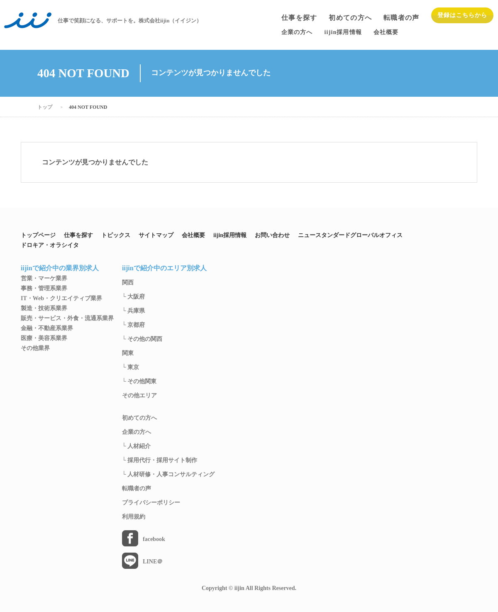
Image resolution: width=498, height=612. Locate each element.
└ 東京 (130, 367)
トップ (44, 107)
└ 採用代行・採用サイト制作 (159, 460)
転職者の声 (401, 18)
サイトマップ (156, 235)
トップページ (38, 235)
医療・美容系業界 (44, 338)
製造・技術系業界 (44, 308)
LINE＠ (153, 562)
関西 (128, 283)
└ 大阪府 (133, 297)
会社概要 (193, 235)
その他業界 (35, 348)
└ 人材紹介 (136, 446)
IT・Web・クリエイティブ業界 (61, 298)
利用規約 (133, 517)
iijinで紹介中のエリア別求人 (164, 268)
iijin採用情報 (230, 235)
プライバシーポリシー (151, 503)
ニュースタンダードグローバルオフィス (350, 235)
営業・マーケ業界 (44, 279)
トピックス (115, 235)
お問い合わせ (272, 235)
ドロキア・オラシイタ (50, 245)
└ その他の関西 (142, 339)
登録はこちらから (462, 15)
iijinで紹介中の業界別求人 (60, 268)
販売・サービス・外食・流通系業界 (67, 318)
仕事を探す (299, 18)
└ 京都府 (133, 325)
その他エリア (139, 396)
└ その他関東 (139, 381)
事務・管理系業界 (44, 288)
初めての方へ (350, 18)
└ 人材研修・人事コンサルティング (168, 474)
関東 (128, 353)
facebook (154, 539)
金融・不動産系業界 (47, 328)
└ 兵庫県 (133, 311)
